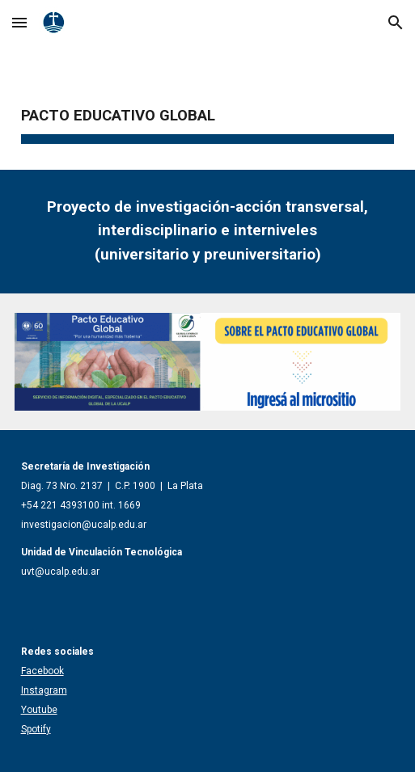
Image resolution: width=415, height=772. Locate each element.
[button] (19, 22)
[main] (208, 109)
